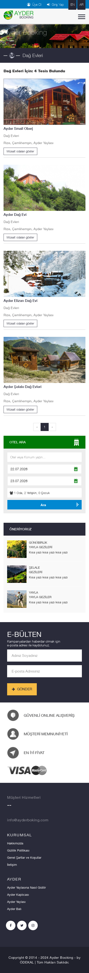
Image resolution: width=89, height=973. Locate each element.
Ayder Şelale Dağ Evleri (23, 386)
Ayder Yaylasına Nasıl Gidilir (26, 887)
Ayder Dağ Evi (15, 214)
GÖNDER (22, 689)
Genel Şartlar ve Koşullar (24, 857)
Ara (43, 505)
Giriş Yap (55, 4)
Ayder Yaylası (16, 902)
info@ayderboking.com (27, 820)
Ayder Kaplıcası (18, 894)
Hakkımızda (15, 843)
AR (82, 4)
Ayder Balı (14, 909)
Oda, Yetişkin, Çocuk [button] (30, 493)
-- (9, 806)
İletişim (12, 865)
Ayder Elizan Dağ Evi (20, 300)
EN (72, 4)
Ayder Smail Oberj (18, 128)
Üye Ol (34, 4)
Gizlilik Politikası (18, 850)
